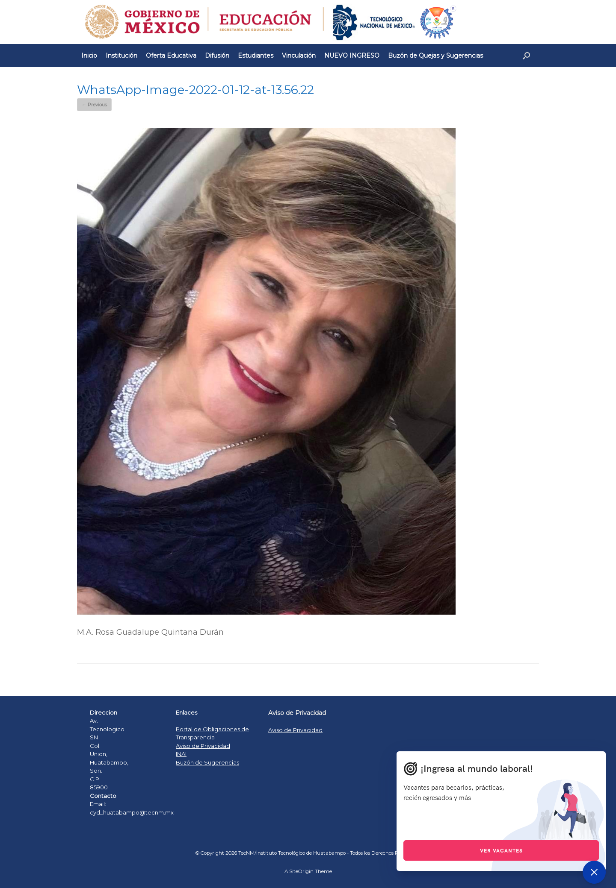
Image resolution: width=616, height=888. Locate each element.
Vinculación (299, 55)
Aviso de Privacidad (203, 745)
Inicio (89, 55)
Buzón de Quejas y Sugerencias (435, 55)
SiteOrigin (301, 871)
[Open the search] (526, 55)
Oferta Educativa (171, 55)
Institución (121, 55)
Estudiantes (255, 55)
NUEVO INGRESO (351, 55)
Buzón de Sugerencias (207, 762)
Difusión (217, 55)
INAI (181, 753)
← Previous (94, 105)
